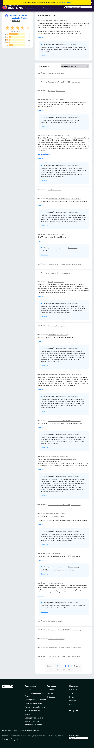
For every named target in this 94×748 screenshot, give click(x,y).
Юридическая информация (29, 730)
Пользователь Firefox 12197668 (59, 630)
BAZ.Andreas (52, 335)
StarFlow (51, 639)
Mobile (50, 693)
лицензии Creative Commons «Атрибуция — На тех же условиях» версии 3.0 (35, 738)
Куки (15, 730)
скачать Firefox (65, 2)
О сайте (28, 690)
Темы (39, 8)
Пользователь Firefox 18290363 (59, 264)
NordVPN (16, 21)
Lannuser (51, 100)
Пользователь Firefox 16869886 (59, 647)
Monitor (72, 701)
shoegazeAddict (53, 273)
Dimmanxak (51, 326)
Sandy (50, 234)
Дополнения (30, 686)
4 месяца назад (75, 421)
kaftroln (50, 514)
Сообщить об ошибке (34, 718)
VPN (71, 693)
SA (49, 553)
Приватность (6, 730)
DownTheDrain (53, 21)
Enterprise (51, 697)
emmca (50, 73)
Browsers (73, 690)
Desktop (50, 690)
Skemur (50, 583)
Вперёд (77, 666)
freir (49, 190)
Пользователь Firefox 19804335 (59, 656)
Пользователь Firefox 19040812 (59, 375)
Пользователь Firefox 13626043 (59, 421)
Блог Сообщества (32, 711)
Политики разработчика (35, 707)
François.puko (52, 135)
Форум (28, 714)
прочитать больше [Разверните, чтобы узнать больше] (44, 154)
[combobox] (78, 7)
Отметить (41, 37)
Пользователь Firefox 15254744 (59, 505)
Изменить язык (74, 735)
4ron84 (50, 282)
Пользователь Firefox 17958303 (59, 199)
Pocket (72, 704)
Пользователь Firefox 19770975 (59, 82)
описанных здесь (26, 736)
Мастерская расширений (35, 700)
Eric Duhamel (52, 456)
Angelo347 (51, 91)
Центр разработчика (33, 703)
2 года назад (62, 21)
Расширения (29, 8)
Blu (49, 621)
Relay (71, 697)
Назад (49, 666)
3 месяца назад (58, 73)
